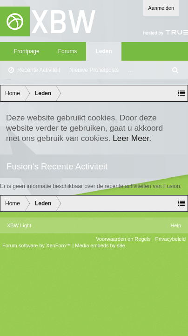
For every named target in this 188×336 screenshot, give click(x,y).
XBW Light (19, 225)
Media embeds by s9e (100, 245)
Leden (103, 51)
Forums (67, 51)
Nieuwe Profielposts (94, 70)
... (130, 70)
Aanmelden (161, 8)
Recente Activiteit (38, 70)
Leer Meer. (132, 138)
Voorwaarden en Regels (123, 239)
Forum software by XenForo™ (37, 245)
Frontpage (27, 51)
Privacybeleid (170, 239)
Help (175, 225)
